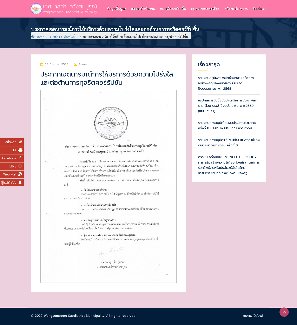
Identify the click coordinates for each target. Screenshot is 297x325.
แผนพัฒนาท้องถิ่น (173, 8)
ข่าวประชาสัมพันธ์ (62, 36)
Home (37, 36)
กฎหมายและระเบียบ (205, 8)
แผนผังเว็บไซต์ (253, 315)
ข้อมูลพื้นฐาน (116, 8)
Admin (83, 64)
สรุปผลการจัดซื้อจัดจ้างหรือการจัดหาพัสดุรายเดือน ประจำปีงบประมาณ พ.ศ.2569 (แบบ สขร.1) (227, 106)
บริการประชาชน (236, 8)
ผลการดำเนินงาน (143, 8)
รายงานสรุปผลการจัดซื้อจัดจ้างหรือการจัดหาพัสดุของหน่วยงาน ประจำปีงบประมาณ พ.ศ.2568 (226, 83)
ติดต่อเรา (259, 8)
